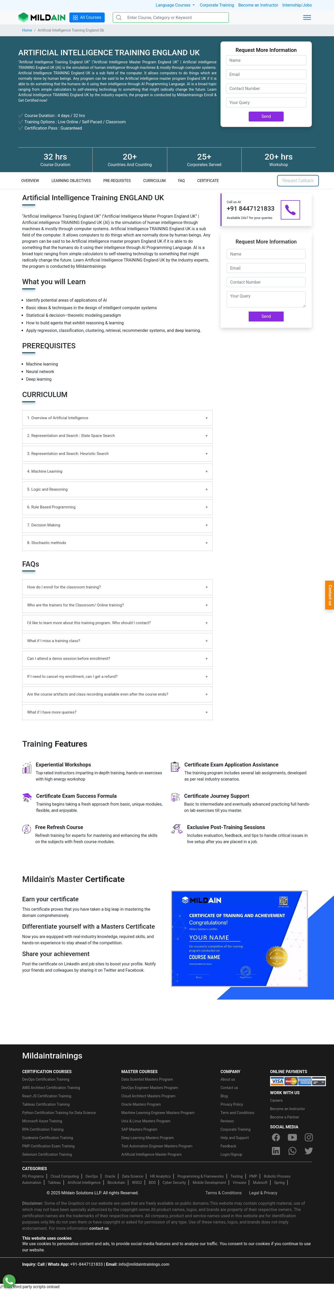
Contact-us (330, 595)
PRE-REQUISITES (117, 181)
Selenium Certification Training (47, 1154)
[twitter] (309, 1151)
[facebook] (276, 1137)
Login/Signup (231, 1154)
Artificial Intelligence (84, 1183)
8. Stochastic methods (46, 542)
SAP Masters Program (139, 1129)
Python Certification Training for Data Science (59, 1113)
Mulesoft (260, 1183)
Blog (224, 1096)
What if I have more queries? (51, 712)
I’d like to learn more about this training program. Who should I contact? (89, 622)
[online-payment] (298, 1080)
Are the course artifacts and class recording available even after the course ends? (97, 694)
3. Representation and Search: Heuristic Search (68, 453)
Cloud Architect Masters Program (148, 1096)
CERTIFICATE (208, 181)
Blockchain (116, 1183)
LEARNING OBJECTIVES (71, 181)
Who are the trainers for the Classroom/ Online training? (75, 605)
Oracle (110, 1176)
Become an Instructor (258, 5)
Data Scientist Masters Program (147, 1079)
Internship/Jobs (297, 5)
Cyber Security (174, 1183)
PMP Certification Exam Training (48, 1146)
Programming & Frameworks (200, 1176)
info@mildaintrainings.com (144, 1264)
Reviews (227, 1121)
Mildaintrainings (52, 1056)
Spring (279, 1183)
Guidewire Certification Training (47, 1138)
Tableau (54, 1183)
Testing (237, 1176)
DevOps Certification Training (45, 1079)
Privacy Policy (231, 1104)
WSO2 (137, 1183)
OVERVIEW (30, 181)
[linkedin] (276, 1151)
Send (266, 116)
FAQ (181, 181)
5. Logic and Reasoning (47, 489)
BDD (152, 1183)
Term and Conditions (237, 1113)
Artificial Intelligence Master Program (151, 1154)
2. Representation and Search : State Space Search (71, 435)
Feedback (228, 1146)
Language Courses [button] (174, 5)
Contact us (229, 1088)
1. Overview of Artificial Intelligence (57, 418)
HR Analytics (160, 1176)
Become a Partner (284, 1117)
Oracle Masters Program (141, 1104)
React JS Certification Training (46, 1096)
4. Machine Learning (44, 471)
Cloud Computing (65, 1176)
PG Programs (33, 1176)
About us (227, 1079)
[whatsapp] (292, 1151)
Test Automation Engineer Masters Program (157, 1146)
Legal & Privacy (263, 1192)
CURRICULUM (154, 181)
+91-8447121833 (86, 1264)
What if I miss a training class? (53, 640)
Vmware (239, 1183)
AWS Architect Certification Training (51, 1088)
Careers (276, 1100)
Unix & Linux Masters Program (145, 1121)
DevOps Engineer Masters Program (149, 1088)
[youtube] (292, 1137)
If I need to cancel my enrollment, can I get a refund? (72, 676)
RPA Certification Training (42, 1129)
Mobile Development (209, 1183)
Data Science (132, 1176)
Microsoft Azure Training (42, 1121)
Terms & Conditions (223, 1192)
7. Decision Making (43, 525)
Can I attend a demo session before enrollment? (68, 658)
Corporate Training (217, 5)
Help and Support (234, 1138)
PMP (253, 1176)
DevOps (92, 1176)
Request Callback (297, 180)
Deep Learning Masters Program (147, 1138)
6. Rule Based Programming (51, 507)
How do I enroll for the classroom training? (64, 587)
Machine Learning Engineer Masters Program (157, 1113)
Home (27, 30)
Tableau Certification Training (46, 1104)
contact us (99, 1228)
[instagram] (309, 1137)
